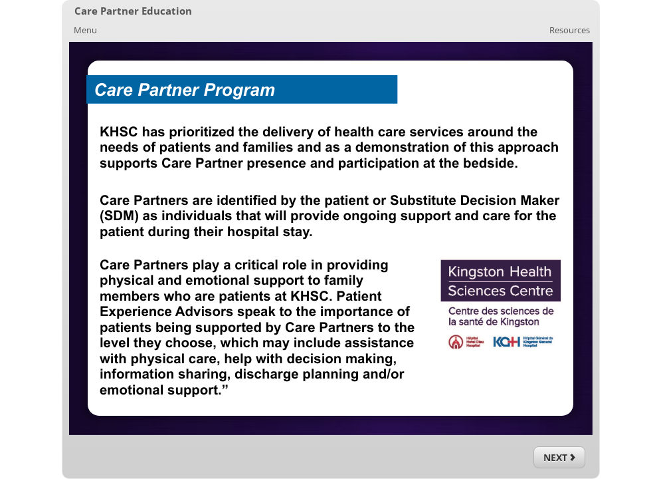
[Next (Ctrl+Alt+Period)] (559, 457)
